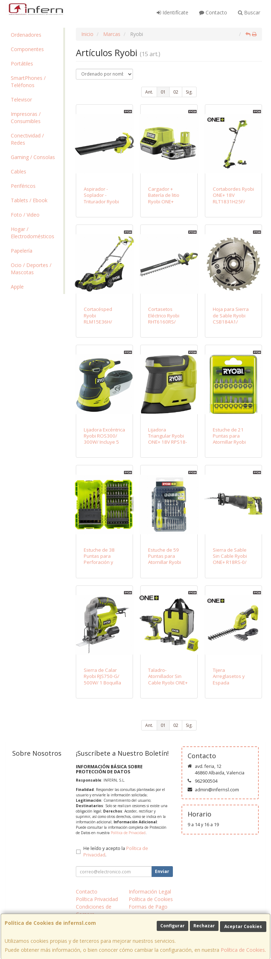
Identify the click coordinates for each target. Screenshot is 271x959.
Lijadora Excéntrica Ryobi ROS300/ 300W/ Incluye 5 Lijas (104, 439)
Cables (18, 171)
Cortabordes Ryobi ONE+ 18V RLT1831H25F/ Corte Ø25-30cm (233, 198)
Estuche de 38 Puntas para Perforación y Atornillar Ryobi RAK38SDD (100, 562)
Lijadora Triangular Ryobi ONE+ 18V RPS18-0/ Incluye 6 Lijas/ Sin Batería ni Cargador (167, 445)
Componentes (27, 49)
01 (163, 92)
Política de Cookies (243, 949)
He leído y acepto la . (115, 851)
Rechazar (204, 926)
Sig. (189, 92)
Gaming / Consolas (33, 157)
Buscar (249, 12)
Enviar (162, 871)
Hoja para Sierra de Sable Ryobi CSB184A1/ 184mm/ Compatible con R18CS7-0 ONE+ (231, 324)
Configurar (172, 926)
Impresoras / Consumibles (26, 117)
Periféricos (23, 185)
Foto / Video (25, 214)
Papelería (21, 250)
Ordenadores (26, 34)
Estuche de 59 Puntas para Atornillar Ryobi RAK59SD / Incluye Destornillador (168, 562)
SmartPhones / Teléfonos (28, 81)
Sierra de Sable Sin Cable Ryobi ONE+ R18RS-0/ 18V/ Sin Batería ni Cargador (233, 562)
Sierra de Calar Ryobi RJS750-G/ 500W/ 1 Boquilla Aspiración (102, 679)
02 (175, 92)
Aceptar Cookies (243, 926)
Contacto (213, 12)
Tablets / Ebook (29, 200)
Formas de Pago (148, 906)
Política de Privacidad (128, 832)
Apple (17, 286)
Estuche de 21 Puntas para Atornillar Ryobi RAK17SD (229, 439)
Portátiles (22, 63)
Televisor (21, 99)
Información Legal (150, 891)
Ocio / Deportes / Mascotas (31, 269)
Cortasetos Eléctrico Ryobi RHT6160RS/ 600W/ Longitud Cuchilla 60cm (165, 321)
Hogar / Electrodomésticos (32, 233)
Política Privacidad (97, 899)
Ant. (149, 92)
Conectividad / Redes (27, 139)
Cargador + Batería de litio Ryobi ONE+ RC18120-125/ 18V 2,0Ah (164, 201)
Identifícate (172, 12)
